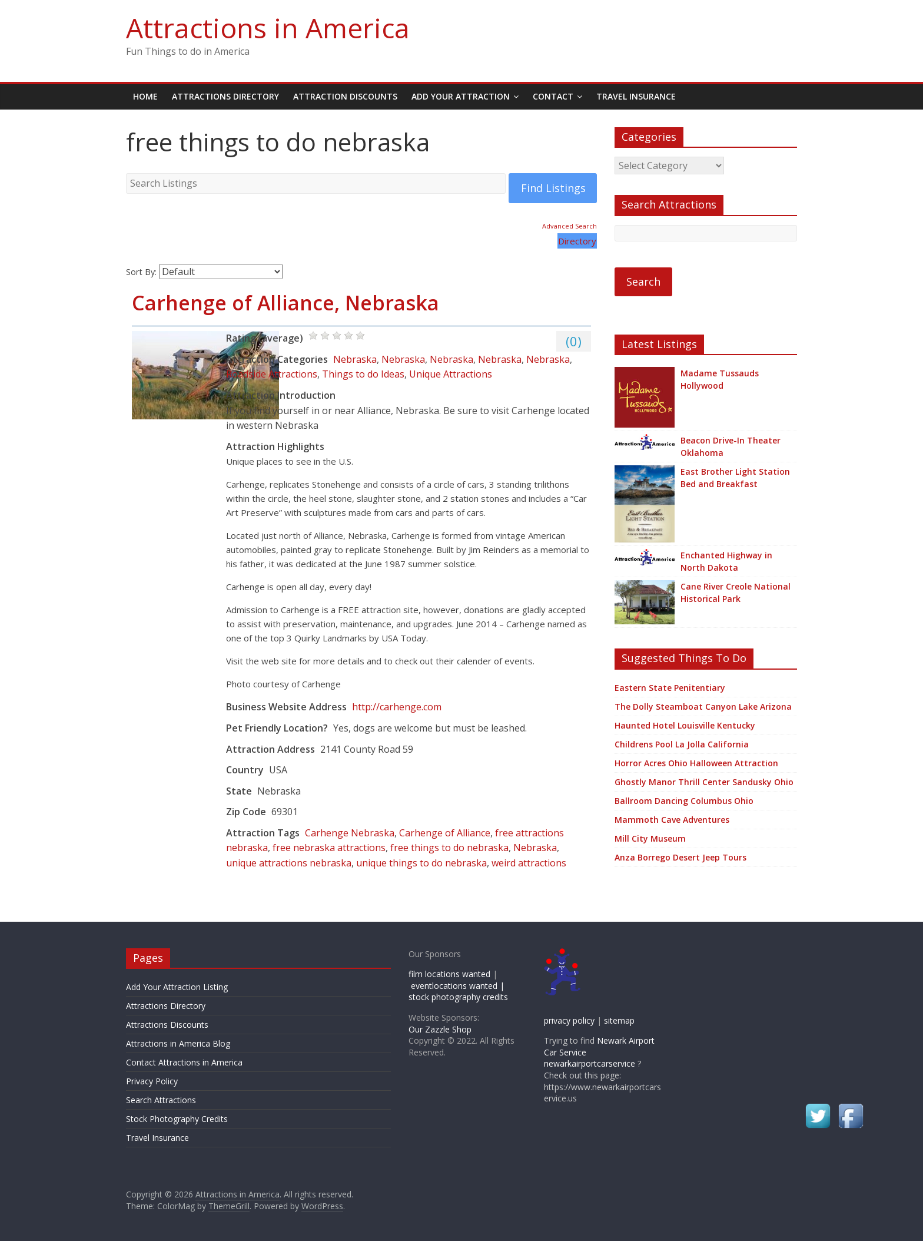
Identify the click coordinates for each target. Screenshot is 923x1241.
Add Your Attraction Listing (177, 986)
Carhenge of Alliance (444, 832)
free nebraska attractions (329, 847)
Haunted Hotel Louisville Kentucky (685, 725)
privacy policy (569, 1020)
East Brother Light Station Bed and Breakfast (735, 477)
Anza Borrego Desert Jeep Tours (680, 857)
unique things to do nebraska (421, 862)
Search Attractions (161, 1100)
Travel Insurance (636, 96)
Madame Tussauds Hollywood (719, 379)
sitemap (619, 1020)
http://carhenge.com (396, 706)
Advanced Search (569, 225)
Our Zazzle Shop (440, 1029)
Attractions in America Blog (178, 1043)
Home (145, 96)
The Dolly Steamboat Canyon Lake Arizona (703, 706)
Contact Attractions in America (184, 1062)
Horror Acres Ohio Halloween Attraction (696, 763)
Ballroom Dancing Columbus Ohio (684, 800)
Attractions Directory (225, 96)
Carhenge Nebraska (349, 832)
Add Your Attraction (460, 96)
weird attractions (529, 862)
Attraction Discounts (345, 96)
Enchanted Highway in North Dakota (726, 561)
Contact (553, 96)
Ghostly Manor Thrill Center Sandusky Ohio (704, 781)
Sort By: (141, 271)
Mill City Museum (650, 838)
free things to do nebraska (449, 847)
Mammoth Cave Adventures (672, 819)
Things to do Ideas (363, 374)
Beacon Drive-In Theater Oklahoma (730, 446)
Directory (577, 241)
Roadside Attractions (271, 374)
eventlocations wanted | (457, 985)
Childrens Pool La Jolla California (682, 744)
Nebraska (355, 359)
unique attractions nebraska (288, 862)
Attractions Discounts (167, 1024)
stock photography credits (458, 996)
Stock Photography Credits (177, 1118)
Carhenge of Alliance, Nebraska (285, 302)
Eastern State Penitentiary (670, 687)
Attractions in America (268, 27)
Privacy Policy (152, 1081)
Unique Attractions (450, 374)
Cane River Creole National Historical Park (735, 592)
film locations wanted (449, 973)
